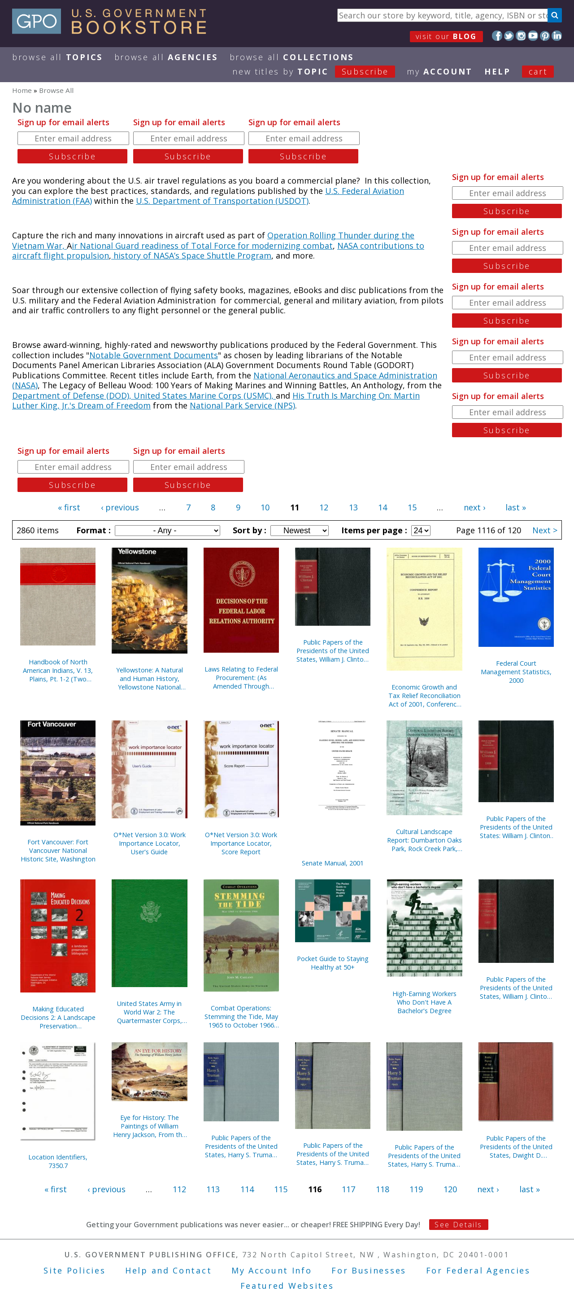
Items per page (373, 530)
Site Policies (74, 1270)
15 (412, 507)
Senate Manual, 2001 (333, 863)
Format (92, 530)
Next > (544, 530)
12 (323, 507)
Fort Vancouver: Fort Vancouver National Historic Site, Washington (58, 850)
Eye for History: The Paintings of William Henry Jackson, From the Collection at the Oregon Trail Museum (149, 1126)
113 (213, 1189)
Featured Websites (287, 1285)
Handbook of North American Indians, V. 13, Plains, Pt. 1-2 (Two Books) (58, 670)
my (440, 71)
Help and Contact (168, 1270)
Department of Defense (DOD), (73, 395)
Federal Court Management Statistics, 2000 (516, 672)
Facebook (497, 36)
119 (416, 1189)
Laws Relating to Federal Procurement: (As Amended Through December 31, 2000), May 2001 (241, 677)
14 (382, 507)
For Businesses (368, 1270)
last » (515, 507)
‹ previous (120, 507)
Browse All (57, 57)
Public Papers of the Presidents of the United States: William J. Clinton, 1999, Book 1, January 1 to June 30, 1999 (516, 827)
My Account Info (271, 1270)
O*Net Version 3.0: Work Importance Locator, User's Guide (149, 843)
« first (69, 507)
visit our (446, 36)
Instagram (521, 36)
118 (382, 1189)
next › (474, 507)
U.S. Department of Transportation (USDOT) (222, 200)
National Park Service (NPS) (242, 405)
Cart (538, 71)
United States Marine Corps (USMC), (205, 395)
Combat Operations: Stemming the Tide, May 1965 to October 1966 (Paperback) (241, 1016)
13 (353, 507)
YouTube (533, 36)
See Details (458, 1225)
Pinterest (545, 36)
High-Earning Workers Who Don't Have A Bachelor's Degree (424, 1002)
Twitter (509, 36)
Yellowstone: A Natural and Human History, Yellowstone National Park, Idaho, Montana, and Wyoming (149, 678)
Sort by (248, 530)
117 (348, 1189)
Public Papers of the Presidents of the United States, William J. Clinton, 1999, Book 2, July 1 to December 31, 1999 (332, 650)
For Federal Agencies (478, 1270)
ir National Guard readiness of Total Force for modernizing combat (202, 245)
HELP (497, 71)
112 (179, 1189)
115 (280, 1189)
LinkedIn (557, 36)
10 (265, 507)
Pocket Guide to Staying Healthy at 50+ (333, 962)
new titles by (319, 71)
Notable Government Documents (153, 355)
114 (247, 1189)
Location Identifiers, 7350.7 (57, 1161)
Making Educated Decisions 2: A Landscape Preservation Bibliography (58, 1017)
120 (450, 1189)
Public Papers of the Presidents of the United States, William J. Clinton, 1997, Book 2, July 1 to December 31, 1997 (516, 988)
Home (22, 90)
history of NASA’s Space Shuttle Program (191, 255)
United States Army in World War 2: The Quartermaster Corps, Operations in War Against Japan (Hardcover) (149, 1012)
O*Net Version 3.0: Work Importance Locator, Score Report (241, 843)
